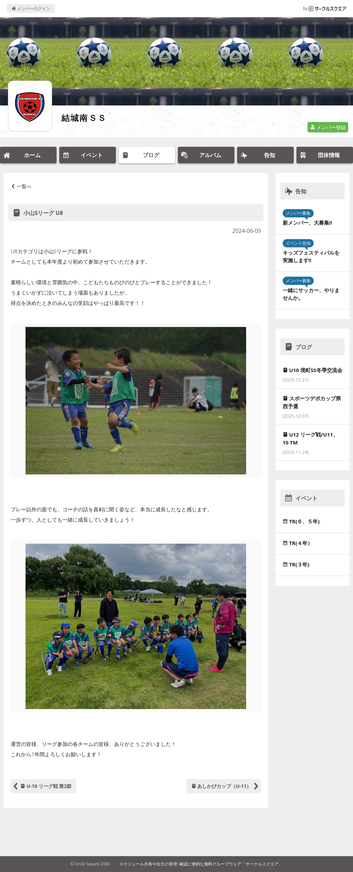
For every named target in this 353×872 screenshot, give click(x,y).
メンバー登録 (327, 127)
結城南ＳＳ (84, 117)
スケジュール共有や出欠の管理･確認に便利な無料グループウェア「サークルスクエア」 (201, 864)
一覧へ (24, 186)
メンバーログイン (31, 8)
